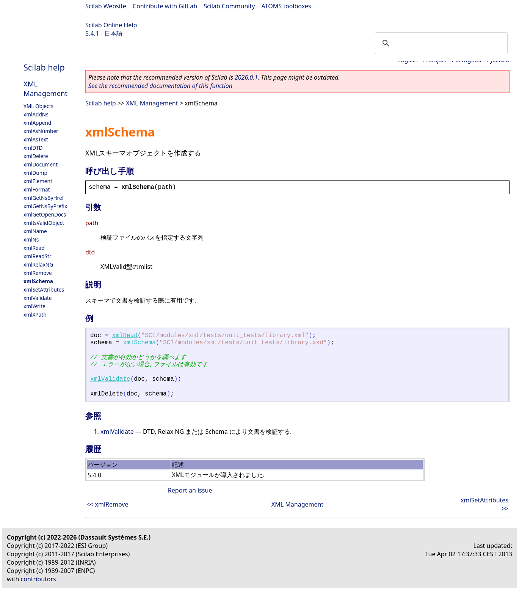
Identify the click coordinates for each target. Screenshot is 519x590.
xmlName (35, 231)
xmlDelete (36, 156)
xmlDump (35, 172)
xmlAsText (36, 139)
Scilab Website (105, 6)
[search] (440, 43)
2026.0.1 (246, 77)
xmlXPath (35, 314)
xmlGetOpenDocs (45, 214)
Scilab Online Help (111, 25)
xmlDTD (33, 147)
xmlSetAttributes (44, 289)
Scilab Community (229, 6)
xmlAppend (37, 122)
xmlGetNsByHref (44, 197)
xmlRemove (38, 272)
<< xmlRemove (107, 504)
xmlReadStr (38, 256)
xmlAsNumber (41, 131)
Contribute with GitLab (165, 6)
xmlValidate (38, 297)
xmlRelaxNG (38, 264)
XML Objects (38, 106)
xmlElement (38, 181)
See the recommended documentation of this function (160, 86)
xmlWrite (34, 306)
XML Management (45, 88)
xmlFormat (37, 189)
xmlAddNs (36, 114)
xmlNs (31, 239)
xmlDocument (41, 164)
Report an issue (190, 490)
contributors (38, 579)
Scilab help (44, 67)
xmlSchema (38, 281)
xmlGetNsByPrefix (45, 206)
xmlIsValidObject (44, 222)
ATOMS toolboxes (286, 6)
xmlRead (34, 247)
